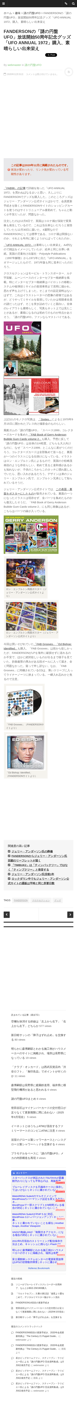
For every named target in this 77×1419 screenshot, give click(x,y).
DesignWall (44, 1406)
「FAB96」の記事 (15, 188)
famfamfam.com (11, 1410)
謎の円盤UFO (32, 13)
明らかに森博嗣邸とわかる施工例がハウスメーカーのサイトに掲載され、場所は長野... (37, 1251)
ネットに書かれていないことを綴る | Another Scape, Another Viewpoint (38, 1224)
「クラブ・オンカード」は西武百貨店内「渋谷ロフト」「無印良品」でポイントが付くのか (38, 1071)
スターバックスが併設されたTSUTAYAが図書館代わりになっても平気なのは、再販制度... (38, 1179)
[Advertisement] (38, 117)
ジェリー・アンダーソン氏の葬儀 (32, 851)
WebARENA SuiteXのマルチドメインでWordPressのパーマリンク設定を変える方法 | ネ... (38, 1198)
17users (60, 1200)
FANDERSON (21, 900)
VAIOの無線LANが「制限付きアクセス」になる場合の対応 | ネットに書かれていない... (38, 1233)
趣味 (17, 13)
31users (60, 1191)
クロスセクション (41, 900)
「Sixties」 (45, 419)
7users (61, 1245)
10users (60, 1209)
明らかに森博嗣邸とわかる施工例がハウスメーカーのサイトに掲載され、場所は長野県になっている (38, 1053)
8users (61, 1236)
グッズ (57, 900)
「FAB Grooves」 (45, 644)
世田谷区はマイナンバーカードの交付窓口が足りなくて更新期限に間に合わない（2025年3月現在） (38, 1112)
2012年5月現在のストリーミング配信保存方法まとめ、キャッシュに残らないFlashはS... (37, 1242)
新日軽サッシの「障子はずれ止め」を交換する (39, 1317)
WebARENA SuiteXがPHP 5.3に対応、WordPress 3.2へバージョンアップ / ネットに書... (38, 1216)
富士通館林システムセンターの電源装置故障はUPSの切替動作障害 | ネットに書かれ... (37, 1261)
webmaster (14, 64)
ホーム (8, 13)
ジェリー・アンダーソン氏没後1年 (33, 874)
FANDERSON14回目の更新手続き (32, 1302)
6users (61, 1254)
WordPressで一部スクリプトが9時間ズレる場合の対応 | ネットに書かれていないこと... (38, 1206)
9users (61, 1218)
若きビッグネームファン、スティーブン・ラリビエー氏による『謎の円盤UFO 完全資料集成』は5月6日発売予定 (40, 1362)
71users (60, 1182)
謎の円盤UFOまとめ (23, 1098)
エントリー (20, 1173)
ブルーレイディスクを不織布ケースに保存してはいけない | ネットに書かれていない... (37, 1188)
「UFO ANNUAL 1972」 (18, 244)
